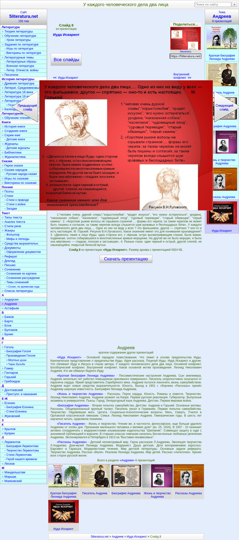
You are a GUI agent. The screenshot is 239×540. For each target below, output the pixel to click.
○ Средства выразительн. (20, 243)
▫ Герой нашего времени (21, 459)
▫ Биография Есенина (19, 407)
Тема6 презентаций (222, 17)
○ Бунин (7, 334)
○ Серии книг (11, 135)
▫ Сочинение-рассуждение (22, 278)
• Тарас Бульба (15, 364)
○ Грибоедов (11, 381)
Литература (11, 27)
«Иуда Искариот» (69, 357)
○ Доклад (8, 261)
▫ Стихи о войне (15, 204)
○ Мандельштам (13, 472)
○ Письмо (9, 265)
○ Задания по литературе (20, 44)
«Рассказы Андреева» (72, 442)
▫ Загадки (11, 208)
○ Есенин (8, 403)
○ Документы (11, 248)
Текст (6, 213)
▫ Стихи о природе (17, 200)
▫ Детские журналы (17, 148)
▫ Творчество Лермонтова (22, 450)
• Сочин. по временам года (22, 286)
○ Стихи (7, 196)
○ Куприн (8, 433)
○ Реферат (9, 256)
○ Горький (9, 377)
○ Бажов (8, 317)
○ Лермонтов (11, 442)
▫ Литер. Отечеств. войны (22, 70)
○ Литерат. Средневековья (21, 88)
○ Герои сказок (12, 165)
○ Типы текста (12, 217)
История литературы (18, 79)
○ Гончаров (10, 372)
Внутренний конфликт (182, 76)
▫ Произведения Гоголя (20, 355)
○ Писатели (10, 75)
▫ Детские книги (15, 139)
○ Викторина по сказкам (19, 183)
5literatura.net (100, 536)
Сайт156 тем (23, 17)
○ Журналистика (14, 157)
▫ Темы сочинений (17, 282)
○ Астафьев (10, 308)
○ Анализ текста (13, 222)
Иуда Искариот (66, 35)
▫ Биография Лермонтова (22, 446)
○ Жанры (8, 230)
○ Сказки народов (14, 170)
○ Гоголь (8, 347)
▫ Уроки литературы (18, 40)
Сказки (7, 161)
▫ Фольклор (12, 234)
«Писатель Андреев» (71, 423)
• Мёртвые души (16, 360)
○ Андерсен (10, 299)
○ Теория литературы (17, 31)
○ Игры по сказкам (15, 178)
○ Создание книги (14, 131)
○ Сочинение (11, 269)
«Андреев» (127, 460)
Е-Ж (5, 398)
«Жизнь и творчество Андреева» (80, 394)
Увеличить (185, 50)
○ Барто (7, 321)
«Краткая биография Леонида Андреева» (86, 375)
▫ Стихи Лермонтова (18, 454)
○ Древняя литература (18, 83)
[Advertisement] (125, 45)
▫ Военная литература (19, 66)
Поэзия (7, 187)
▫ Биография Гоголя (18, 351)
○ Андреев (9, 304)
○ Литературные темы (18, 57)
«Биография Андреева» (73, 405)
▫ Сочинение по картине (21, 273)
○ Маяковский (12, 481)
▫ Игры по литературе (19, 48)
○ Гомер (7, 368)
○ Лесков (8, 463)
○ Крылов (8, 429)
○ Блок (7, 325)
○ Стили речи (11, 226)
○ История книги (13, 126)
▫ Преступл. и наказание (21, 394)
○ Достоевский (12, 390)
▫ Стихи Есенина (16, 411)
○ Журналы (10, 144)
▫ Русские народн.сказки (21, 174)
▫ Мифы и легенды (17, 239)
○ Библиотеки (11, 152)
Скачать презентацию (126, 259)
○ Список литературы (17, 291)
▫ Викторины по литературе (23, 53)
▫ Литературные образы (20, 61)
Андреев (117, 536)
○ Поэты (8, 191)
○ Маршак (9, 476)
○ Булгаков (9, 330)
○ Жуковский (11, 416)
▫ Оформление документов (23, 252)
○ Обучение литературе (19, 36)
